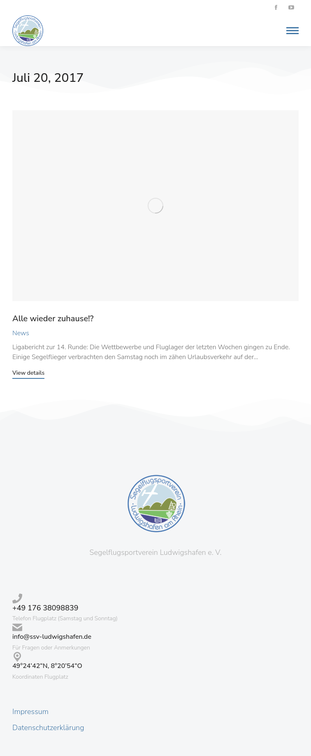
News (20, 333)
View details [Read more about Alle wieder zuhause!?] (28, 373)
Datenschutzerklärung (48, 728)
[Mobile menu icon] (290, 30)
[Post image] (155, 205)
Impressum (30, 712)
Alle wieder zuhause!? (53, 318)
